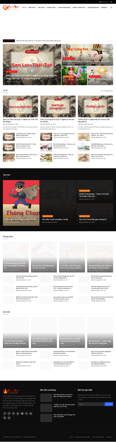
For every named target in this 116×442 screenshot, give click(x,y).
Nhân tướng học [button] (79, 7)
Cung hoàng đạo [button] (65, 7)
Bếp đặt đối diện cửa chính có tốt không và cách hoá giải (100, 267)
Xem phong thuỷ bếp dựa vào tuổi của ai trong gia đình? (63, 277)
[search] (111, 7)
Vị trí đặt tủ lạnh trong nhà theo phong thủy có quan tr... (71, 267)
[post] (32, 64)
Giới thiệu (109, 437)
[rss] (9, 418)
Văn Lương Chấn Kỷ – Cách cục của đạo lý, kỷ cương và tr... (26, 155)
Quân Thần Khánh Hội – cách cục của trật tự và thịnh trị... (63, 155)
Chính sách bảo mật (98, 437)
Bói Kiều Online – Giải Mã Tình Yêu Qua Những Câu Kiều (70, 341)
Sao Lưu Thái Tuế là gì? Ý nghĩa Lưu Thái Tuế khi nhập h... (20, 120)
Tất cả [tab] (102, 91)
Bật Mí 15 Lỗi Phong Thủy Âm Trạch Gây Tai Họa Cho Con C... (27, 298)
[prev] (109, 41)
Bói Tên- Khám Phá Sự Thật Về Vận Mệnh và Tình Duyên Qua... (26, 352)
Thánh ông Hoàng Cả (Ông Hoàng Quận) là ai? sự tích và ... (74, 80)
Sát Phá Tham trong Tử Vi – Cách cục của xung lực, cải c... (26, 145)
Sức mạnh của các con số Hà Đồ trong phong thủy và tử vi (63, 298)
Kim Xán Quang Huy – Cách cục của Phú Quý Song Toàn (64, 145)
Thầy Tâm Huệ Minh (11, 81)
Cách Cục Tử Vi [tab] (109, 91)
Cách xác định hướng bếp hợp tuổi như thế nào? (26, 277)
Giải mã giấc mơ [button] (94, 7)
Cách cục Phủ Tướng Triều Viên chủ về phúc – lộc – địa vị (102, 134)
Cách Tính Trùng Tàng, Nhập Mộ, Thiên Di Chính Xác (101, 352)
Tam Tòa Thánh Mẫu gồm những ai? (94, 220)
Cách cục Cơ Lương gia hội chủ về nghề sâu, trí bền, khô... (63, 134)
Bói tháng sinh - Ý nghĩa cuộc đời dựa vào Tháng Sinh (100, 342)
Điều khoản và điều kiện (82, 437)
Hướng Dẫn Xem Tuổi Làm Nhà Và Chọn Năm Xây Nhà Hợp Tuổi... (63, 363)
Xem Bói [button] (104, 7)
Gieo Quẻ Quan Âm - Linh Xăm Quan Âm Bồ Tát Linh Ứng (42, 341)
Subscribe (109, 404)
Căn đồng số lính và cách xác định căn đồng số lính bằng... (63, 396)
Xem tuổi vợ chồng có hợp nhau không (26, 363)
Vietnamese (103, 2)
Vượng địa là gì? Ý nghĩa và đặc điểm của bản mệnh (25, 134)
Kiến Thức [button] (32, 7)
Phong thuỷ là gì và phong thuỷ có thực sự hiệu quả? (101, 277)
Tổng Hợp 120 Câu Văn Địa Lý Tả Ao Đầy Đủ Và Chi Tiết (27, 287)
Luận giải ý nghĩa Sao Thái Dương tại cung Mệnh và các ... (100, 80)
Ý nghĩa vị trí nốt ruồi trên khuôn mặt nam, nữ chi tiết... (64, 406)
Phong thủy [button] (52, 7)
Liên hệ (71, 437)
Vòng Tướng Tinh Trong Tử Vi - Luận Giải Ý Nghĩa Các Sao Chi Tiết (87, 60)
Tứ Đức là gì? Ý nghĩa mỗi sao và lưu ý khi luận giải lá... (94, 120)
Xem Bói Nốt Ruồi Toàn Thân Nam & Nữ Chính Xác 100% (64, 352)
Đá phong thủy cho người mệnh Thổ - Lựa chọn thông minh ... (63, 287)
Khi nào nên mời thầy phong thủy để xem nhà (43, 267)
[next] (112, 41)
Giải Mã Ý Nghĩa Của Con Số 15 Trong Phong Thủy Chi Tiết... (100, 287)
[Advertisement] (58, 25)
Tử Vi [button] (24, 7)
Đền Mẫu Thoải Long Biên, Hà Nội (56, 220)
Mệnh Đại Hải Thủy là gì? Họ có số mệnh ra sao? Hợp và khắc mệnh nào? (38, 41)
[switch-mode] (111, 2)
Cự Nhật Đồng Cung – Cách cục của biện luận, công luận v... (102, 145)
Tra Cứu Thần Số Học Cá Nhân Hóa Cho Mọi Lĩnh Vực (15, 342)
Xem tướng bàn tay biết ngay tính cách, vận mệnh (64, 416)
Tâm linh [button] (42, 7)
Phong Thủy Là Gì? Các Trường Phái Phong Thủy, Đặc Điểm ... (102, 298)
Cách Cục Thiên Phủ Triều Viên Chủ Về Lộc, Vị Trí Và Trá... (102, 155)
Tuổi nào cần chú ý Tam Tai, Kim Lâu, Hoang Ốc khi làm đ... (15, 266)
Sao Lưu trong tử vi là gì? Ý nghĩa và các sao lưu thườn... (57, 120)
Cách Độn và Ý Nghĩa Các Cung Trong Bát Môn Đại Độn (100, 363)
